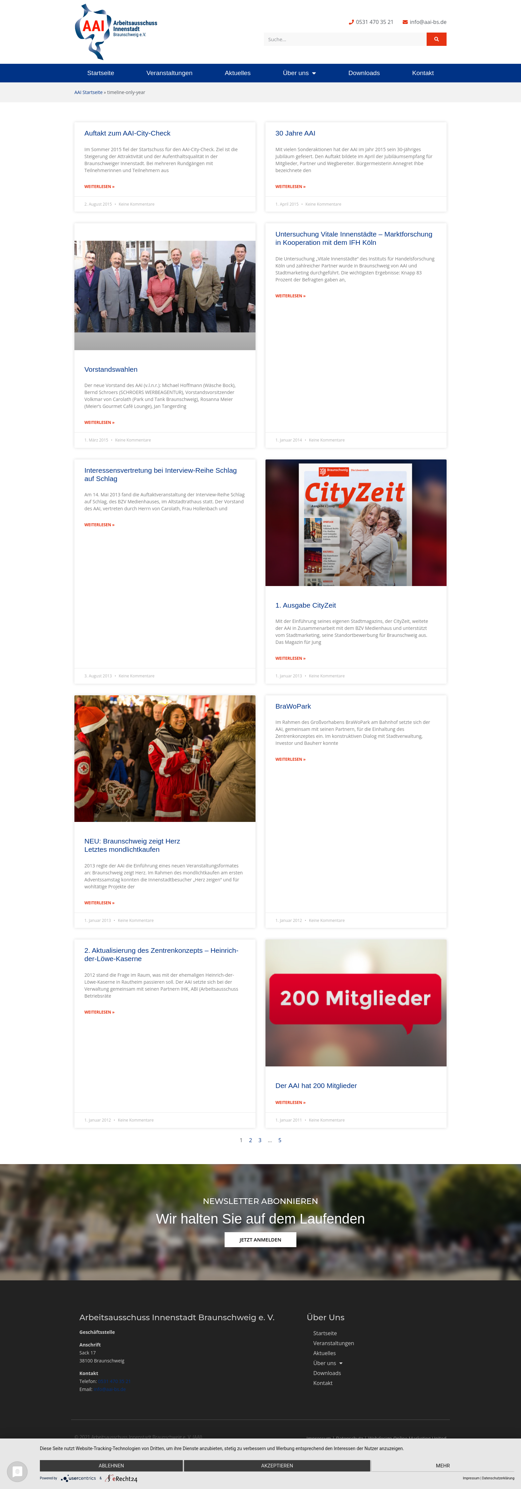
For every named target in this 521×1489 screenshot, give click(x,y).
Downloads (364, 72)
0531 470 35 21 (114, 1381)
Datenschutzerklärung (498, 1478)
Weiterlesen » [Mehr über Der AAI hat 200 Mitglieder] (290, 1102)
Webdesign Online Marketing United (407, 1438)
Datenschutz (349, 1438)
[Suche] (437, 39)
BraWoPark (293, 706)
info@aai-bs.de (110, 1389)
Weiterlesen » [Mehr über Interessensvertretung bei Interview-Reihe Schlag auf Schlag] (99, 525)
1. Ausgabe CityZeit (305, 605)
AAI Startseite (88, 92)
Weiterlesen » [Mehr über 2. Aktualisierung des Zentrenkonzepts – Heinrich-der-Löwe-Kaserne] (99, 1012)
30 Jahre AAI (295, 133)
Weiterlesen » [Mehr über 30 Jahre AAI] (290, 186)
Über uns (299, 72)
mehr (444, 1466)
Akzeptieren (277, 1466)
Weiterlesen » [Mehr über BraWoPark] (290, 759)
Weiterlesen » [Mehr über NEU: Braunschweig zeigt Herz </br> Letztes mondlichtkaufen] (99, 903)
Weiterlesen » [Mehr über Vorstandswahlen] (99, 422)
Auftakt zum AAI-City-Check (127, 133)
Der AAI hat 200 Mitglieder (316, 1085)
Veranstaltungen (170, 72)
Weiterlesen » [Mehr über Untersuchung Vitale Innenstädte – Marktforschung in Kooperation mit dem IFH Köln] (290, 296)
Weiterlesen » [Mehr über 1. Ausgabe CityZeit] (290, 658)
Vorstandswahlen (111, 369)
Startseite (100, 72)
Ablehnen (110, 1466)
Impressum (318, 1438)
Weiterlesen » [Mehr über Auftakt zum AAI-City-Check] (99, 186)
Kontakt (423, 72)
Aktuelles (238, 72)
